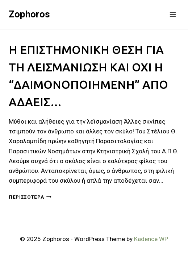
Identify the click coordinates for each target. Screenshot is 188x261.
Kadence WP (151, 239)
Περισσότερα (30, 197)
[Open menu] (172, 14)
